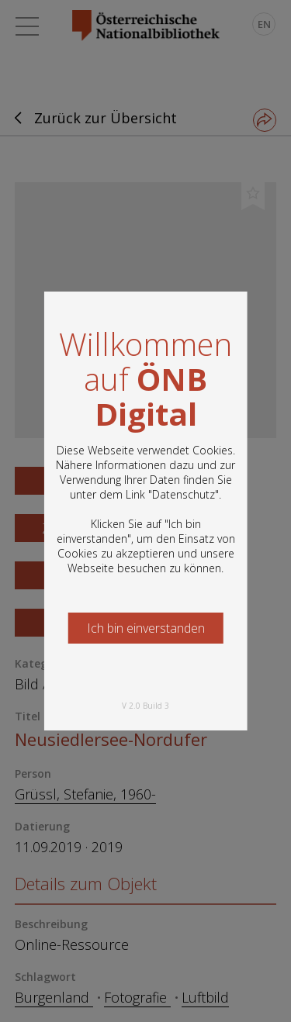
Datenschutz (183, 494)
